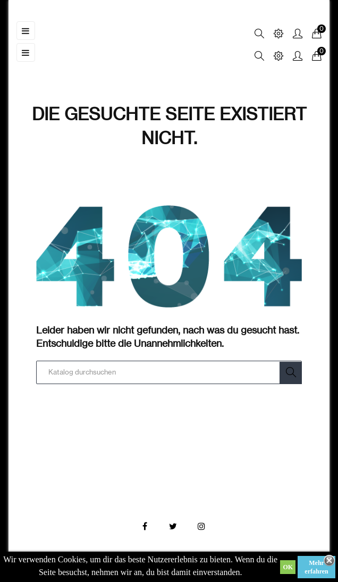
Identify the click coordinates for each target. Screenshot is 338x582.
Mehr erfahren (316, 567)
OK (288, 567)
